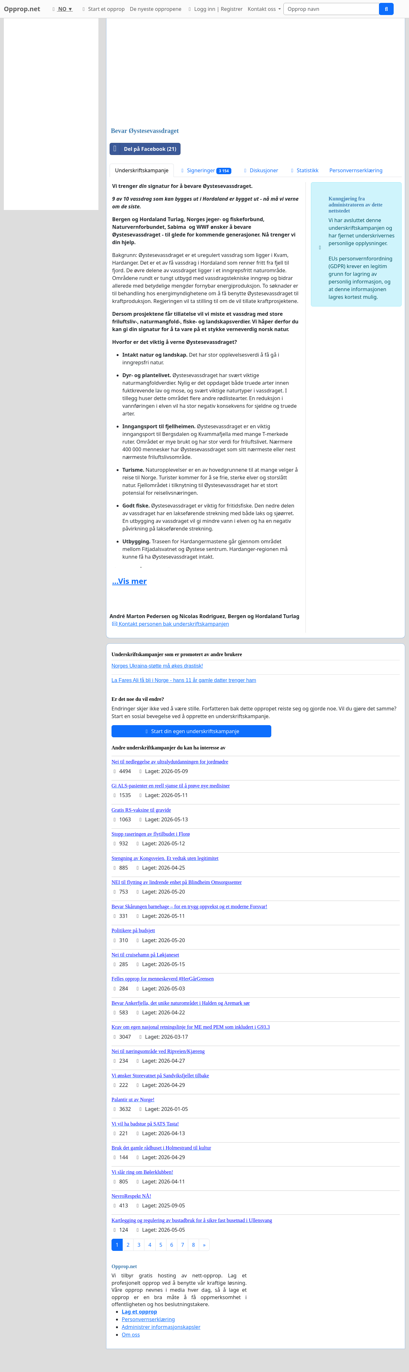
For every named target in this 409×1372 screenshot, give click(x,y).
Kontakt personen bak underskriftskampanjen (170, 623)
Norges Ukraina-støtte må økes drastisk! (157, 666)
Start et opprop (103, 8)
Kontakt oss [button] (262, 8)
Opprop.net (22, 8)
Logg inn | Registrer (215, 8)
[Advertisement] (256, 73)
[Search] (331, 9)
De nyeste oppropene (155, 8)
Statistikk (304, 170)
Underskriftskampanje (141, 170)
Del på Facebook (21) (143, 149)
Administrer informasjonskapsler (161, 1326)
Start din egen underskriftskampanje (191, 731)
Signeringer (205, 170)
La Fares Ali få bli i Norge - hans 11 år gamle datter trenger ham (184, 680)
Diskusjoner (260, 170)
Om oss (131, 1334)
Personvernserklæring (355, 170)
